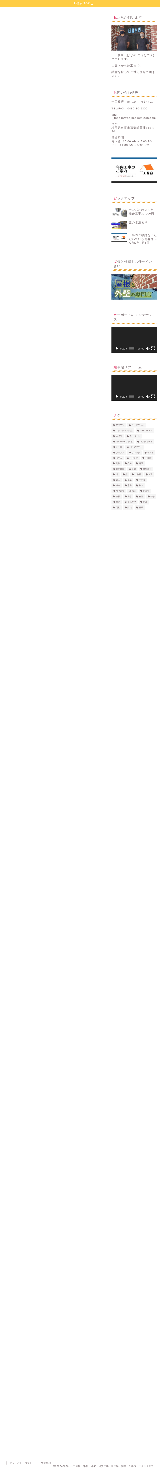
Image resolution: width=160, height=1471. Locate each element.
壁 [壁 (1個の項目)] (126, 474)
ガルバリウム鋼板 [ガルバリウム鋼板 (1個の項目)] (124, 441)
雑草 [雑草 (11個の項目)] (141, 507)
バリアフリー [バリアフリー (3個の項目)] (136, 447)
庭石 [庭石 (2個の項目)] (118, 480)
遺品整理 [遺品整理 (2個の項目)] (132, 502)
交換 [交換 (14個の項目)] (130, 463)
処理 (46, 1339)
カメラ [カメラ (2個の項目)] (119, 436)
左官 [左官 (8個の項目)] (150, 474)
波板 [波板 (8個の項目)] (118, 496)
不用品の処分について (34, 304)
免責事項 (46, 1463)
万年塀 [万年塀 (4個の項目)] (148, 458)
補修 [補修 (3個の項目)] (152, 496)
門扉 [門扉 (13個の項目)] (145, 502)
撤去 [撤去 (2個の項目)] (118, 485)
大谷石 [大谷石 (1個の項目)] (138, 474)
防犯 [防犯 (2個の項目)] (130, 507)
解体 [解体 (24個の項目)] (118, 502)
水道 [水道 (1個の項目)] (134, 491)
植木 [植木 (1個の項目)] (141, 485)
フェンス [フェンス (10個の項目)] (120, 452)
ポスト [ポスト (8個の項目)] (150, 452)
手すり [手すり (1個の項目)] (142, 480)
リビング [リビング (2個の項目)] (134, 458)
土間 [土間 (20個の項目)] (134, 469)
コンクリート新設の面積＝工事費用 (43, 310)
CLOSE (91, 288)
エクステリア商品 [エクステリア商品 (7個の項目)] (124, 431)
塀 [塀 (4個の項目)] (117, 474)
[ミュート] (148, 348)
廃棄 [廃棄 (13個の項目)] (130, 480)
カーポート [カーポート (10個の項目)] (135, 436)
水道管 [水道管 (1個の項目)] (146, 491)
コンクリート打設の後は (36, 315)
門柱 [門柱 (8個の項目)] (118, 507)
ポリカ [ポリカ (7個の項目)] (119, 458)
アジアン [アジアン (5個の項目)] (120, 425)
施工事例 (8, 19)
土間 (58, 1339)
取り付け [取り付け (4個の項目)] (120, 469)
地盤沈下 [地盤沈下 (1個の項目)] (147, 469)
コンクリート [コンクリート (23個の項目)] (146, 441)
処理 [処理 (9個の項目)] (141, 463)
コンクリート (30, 1339)
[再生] (117, 348)
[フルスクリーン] (153, 348)
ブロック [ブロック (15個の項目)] (136, 452)
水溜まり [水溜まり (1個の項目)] (120, 491)
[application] (134, 340)
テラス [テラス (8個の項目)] (119, 447)
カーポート (11, 1339)
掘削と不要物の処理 (25, 298)
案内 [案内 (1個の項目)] (130, 485)
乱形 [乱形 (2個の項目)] (118, 463)
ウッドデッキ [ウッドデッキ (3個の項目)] (138, 425)
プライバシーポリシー (22, 1463)
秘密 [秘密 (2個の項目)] (141, 496)
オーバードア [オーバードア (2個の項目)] (146, 431)
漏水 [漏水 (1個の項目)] (130, 496)
